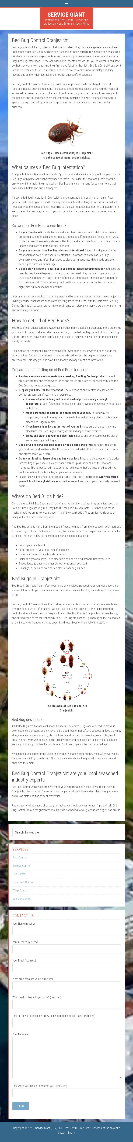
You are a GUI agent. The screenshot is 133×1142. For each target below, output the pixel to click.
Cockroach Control (22, 882)
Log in (71, 1132)
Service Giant (66, 14)
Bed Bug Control (21, 865)
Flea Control (19, 874)
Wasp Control (19, 890)
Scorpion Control (21, 898)
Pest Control (19, 857)
